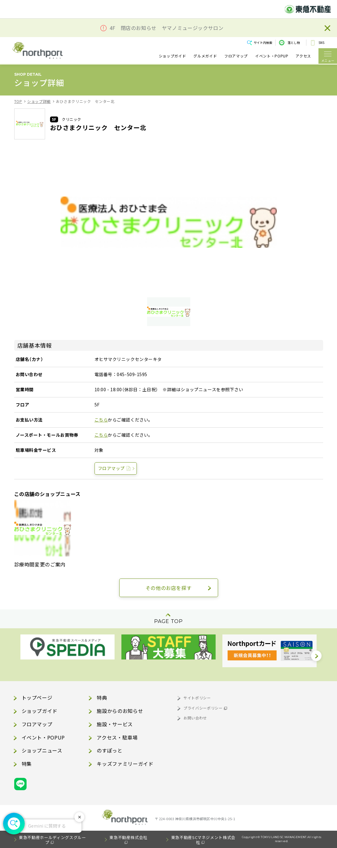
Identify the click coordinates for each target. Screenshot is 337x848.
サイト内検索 (263, 42)
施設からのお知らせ (120, 710)
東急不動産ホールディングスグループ (52, 839)
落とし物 (294, 42)
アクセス (303, 55)
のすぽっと (109, 750)
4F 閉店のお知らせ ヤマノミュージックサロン (167, 28)
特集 (27, 763)
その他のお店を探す (168, 587)
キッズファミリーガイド (125, 763)
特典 (102, 697)
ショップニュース (42, 750)
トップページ (37, 697)
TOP (18, 101)
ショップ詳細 (39, 101)
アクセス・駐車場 (117, 737)
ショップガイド (172, 55)
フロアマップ (236, 55)
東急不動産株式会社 (128, 837)
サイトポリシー (197, 697)
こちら (101, 420)
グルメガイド (205, 55)
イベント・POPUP (271, 55)
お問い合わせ (195, 717)
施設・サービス (115, 724)
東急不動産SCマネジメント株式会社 (203, 839)
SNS (321, 42)
